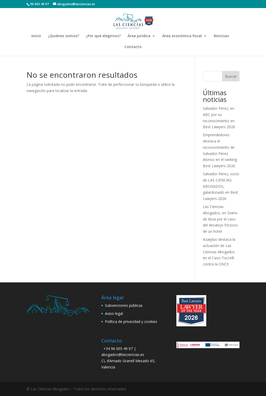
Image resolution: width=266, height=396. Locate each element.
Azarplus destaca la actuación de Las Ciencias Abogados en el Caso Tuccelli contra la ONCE (219, 252)
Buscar (231, 76)
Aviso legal (114, 313)
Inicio (36, 36)
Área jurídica (139, 36)
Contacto (133, 47)
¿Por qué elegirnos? (103, 36)
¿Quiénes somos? (63, 36)
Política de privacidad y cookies (131, 321)
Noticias (221, 36)
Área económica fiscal (182, 36)
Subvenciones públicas (124, 305)
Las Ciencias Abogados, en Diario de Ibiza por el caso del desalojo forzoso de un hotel (220, 219)
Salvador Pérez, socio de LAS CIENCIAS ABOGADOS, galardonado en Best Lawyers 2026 (221, 186)
